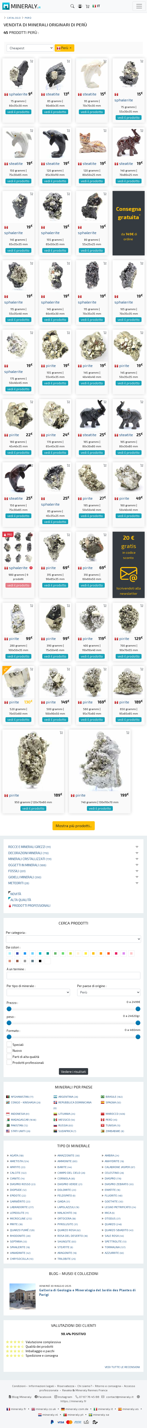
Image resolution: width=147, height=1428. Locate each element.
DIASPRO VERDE (69, 1184)
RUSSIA (65, 1125)
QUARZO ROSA (69, 1230)
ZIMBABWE (115, 1131)
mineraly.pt (73, 1414)
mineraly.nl (48, 1414)
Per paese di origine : (91, 986)
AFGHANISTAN (22, 1096)
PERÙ (111, 1119)
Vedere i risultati (73, 1072)
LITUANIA (66, 1113)
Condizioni (19, 1385)
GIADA (63, 1201)
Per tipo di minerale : (21, 986)
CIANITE (17, 1178)
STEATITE (65, 1247)
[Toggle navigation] (139, 6)
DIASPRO (113, 1178)
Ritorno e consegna (108, 1385)
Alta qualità (19, 900)
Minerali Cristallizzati (30, 859)
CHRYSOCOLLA (21, 1258)
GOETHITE (114, 1201)
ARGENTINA (68, 1096)
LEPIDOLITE (19, 1212)
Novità (14, 894)
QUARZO (113, 1224)
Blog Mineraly (20, 1396)
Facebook (43, 1396)
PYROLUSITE (67, 1224)
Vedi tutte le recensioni (122, 1367)
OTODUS (112, 1218)
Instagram (63, 1396)
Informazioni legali (41, 1385)
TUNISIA (113, 1125)
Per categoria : (16, 932)
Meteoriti (18, 883)
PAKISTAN (19, 1125)
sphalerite (16, 93)
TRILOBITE (66, 1258)
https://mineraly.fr (73, 1401)
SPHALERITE (20, 1247)
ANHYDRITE (114, 1161)
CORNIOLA (66, 1178)
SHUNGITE (66, 1241)
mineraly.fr (16, 1408)
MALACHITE (66, 1212)
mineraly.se (99, 1414)
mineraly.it (104, 1408)
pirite (48, 365)
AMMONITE (67, 1161)
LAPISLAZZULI (68, 1207)
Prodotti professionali (29, 905)
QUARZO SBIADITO (119, 1230)
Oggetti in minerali (27, 865)
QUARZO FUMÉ (22, 1230)
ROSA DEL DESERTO (72, 1235)
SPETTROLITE (115, 1241)
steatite (50, 93)
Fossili (17, 871)
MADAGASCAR (23, 1119)
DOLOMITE (66, 1189)
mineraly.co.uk (44, 1408)
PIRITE (16, 1224)
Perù (28, 17)
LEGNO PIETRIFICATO (120, 1207)
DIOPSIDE (18, 1189)
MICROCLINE (21, 1218)
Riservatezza (65, 1385)
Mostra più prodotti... (74, 825)
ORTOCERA (66, 1218)
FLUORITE (113, 1195)
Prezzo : (12, 1003)
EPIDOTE (18, 1195)
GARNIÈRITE (20, 1201)
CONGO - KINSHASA (25, 1102)
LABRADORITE (21, 1207)
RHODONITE (20, 1235)
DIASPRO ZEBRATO (119, 1184)
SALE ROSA (114, 1235)
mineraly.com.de (75, 1408)
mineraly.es (128, 1408)
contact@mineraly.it (119, 1396)
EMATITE (112, 1189)
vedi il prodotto (18, 112)
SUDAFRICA (67, 1131)
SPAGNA (113, 1102)
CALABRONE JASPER (120, 1167)
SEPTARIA (18, 1241)
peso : (11, 1017)
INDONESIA (20, 1113)
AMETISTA (19, 1161)
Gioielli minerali (24, 877)
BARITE (64, 1167)
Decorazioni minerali (28, 853)
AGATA (17, 1155)
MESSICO (66, 1119)
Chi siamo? (84, 1385)
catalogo (14, 17)
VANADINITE (20, 1252)
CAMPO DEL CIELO (71, 1172)
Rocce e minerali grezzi (29, 847)
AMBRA (112, 1155)
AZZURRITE (114, 1252)
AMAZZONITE (68, 1155)
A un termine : (16, 969)
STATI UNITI (20, 1131)
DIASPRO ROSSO (22, 1184)
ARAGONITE (66, 1252)
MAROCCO (115, 1113)
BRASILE (114, 1096)
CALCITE (18, 1172)
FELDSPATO (66, 1195)
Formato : (13, 1031)
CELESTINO (114, 1172)
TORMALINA (115, 1247)
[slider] (9, 1008)
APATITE (17, 1167)
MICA (109, 1212)
